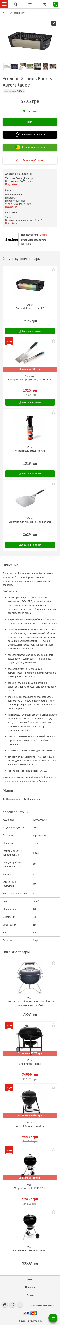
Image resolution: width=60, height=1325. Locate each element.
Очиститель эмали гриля (30, 450)
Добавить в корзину (30, 331)
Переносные (13, 798)
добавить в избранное (32, 160)
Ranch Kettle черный (30, 1064)
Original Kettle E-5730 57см (30, 1188)
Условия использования (42, 1305)
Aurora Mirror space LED (30, 308)
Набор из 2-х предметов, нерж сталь (30, 379)
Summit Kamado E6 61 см (30, 1126)
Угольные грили (18, 12)
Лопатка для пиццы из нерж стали (30, 522)
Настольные (33, 798)
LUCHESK (37, 1321)
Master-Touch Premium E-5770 (30, 1250)
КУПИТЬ (30, 122)
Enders (43, 234)
